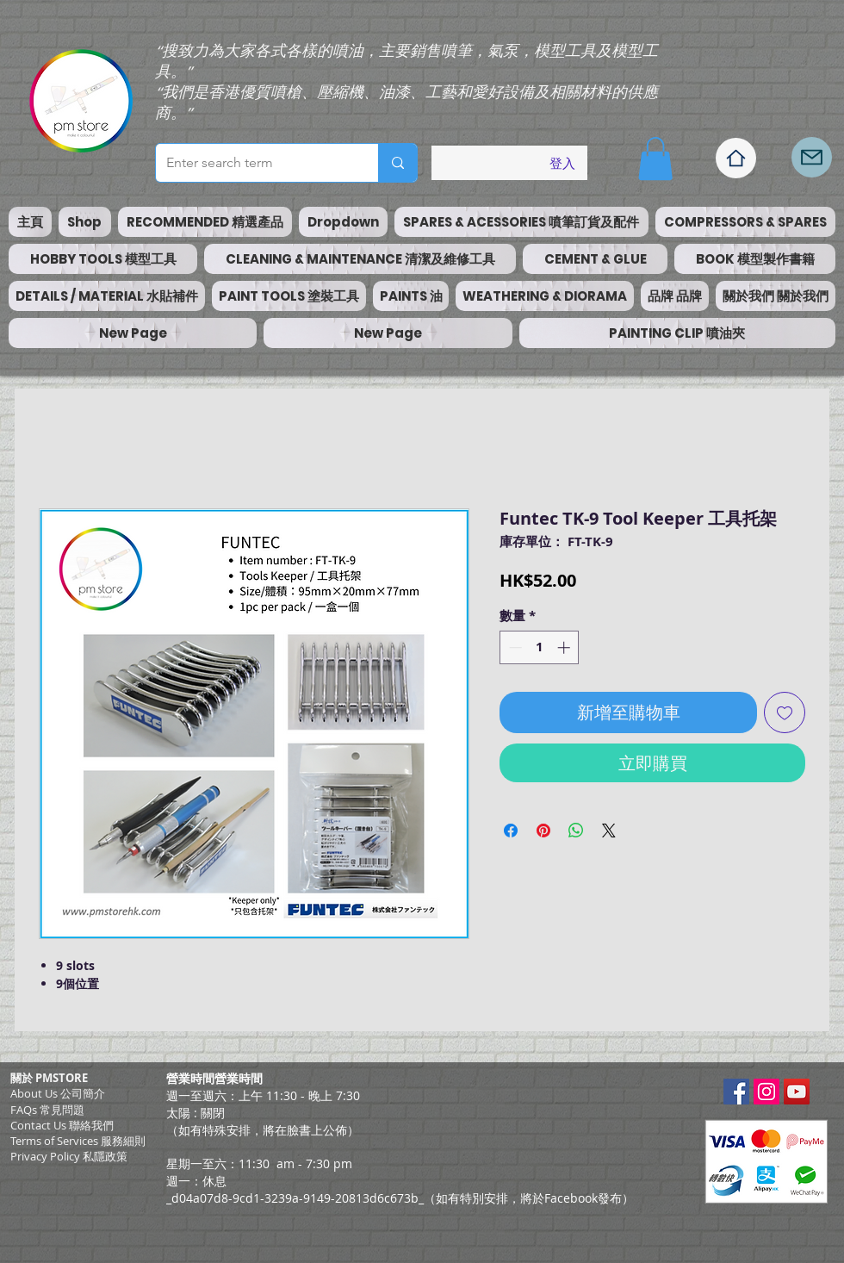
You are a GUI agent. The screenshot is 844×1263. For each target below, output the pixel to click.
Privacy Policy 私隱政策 (68, 1156)
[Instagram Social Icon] (766, 1091)
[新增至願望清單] (784, 712)
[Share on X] (609, 830)
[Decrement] (513, 647)
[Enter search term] (254, 163)
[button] (655, 158)
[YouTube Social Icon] (797, 1091)
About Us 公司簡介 (57, 1093)
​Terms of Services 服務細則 (78, 1140)
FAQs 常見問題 (47, 1109)
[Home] (736, 158)
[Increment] (565, 647)
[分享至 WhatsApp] (576, 830)
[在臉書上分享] (510, 830)
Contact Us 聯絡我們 (62, 1125)
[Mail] (811, 157)
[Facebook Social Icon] (736, 1091)
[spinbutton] (539, 647)
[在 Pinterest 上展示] (543, 830)
